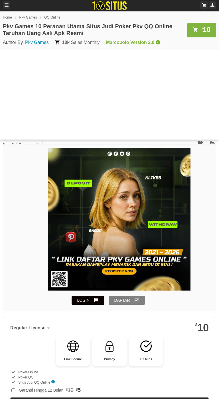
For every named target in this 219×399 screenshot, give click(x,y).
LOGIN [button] (83, 300)
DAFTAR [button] (122, 300)
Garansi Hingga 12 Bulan (50, 390)
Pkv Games (28, 17)
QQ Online (52, 17)
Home (7, 17)
